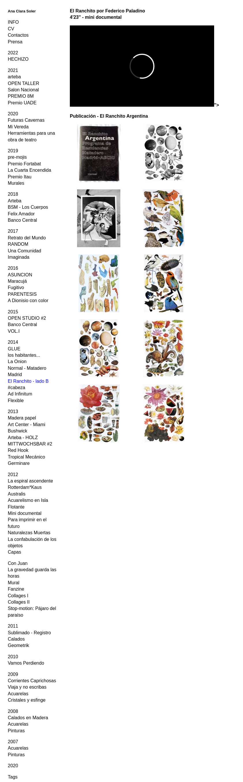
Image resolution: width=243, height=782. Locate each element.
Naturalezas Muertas (29, 532)
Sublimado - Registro (29, 632)
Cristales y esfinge (27, 700)
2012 (13, 474)
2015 (13, 311)
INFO (13, 22)
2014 (13, 342)
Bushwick (17, 430)
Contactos (18, 35)
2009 (13, 674)
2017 (13, 231)
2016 (13, 268)
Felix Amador (21, 213)
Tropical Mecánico (26, 456)
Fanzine (16, 589)
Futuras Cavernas (26, 120)
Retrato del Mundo (27, 237)
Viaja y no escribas (27, 687)
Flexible (16, 400)
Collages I (18, 595)
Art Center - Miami (26, 424)
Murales (16, 183)
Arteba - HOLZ (23, 437)
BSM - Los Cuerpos (28, 207)
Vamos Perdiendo (26, 663)
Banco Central (22, 220)
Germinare (19, 463)
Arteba (14, 200)
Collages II (19, 602)
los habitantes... (24, 355)
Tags (13, 776)
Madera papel (22, 417)
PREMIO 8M (21, 96)
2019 (13, 150)
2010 (13, 656)
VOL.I (14, 331)
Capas (14, 552)
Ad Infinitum (20, 393)
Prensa (15, 41)
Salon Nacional (23, 89)
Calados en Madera (28, 717)
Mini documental (25, 513)
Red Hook (18, 450)
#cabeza (16, 387)
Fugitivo (16, 287)
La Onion (17, 361)
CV (11, 28)
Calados (16, 639)
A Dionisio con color (28, 300)
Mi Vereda (18, 126)
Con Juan (18, 563)
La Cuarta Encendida (29, 170)
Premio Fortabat (24, 163)
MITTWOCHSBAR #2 (30, 443)
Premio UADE (22, 102)
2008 (13, 711)
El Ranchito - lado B (28, 381)
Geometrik (18, 645)
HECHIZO (18, 59)
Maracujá (17, 281)
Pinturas (16, 730)
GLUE (14, 348)
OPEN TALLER (23, 83)
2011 (13, 626)
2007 (13, 741)
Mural (13, 582)
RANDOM (18, 244)
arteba (14, 76)
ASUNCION (20, 274)
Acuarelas (18, 693)
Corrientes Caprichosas (32, 680)
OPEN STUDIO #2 (27, 318)
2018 (13, 194)
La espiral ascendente (30, 480)
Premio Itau (19, 176)
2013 (13, 411)
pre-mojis (17, 157)
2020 (13, 113)
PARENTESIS (22, 294)
